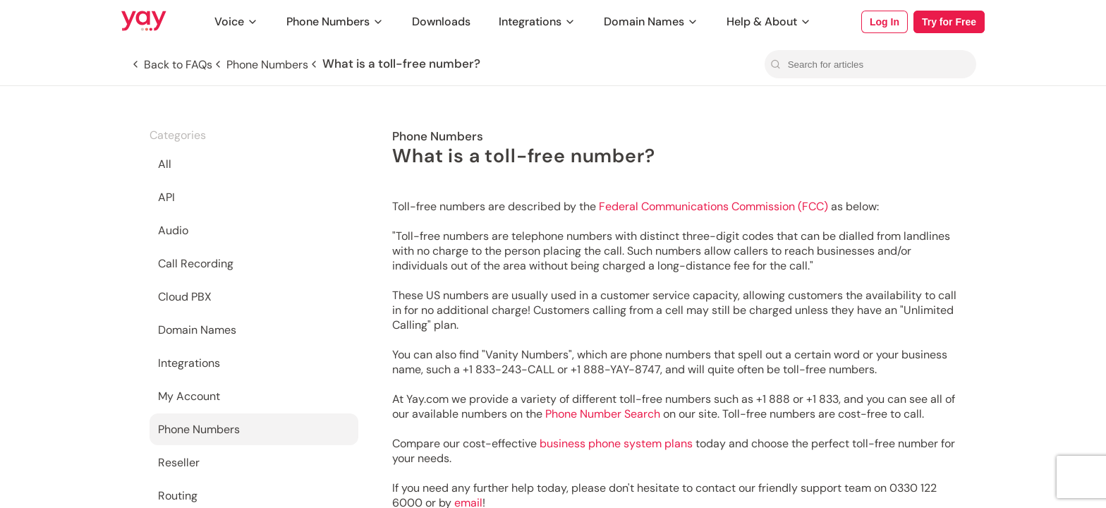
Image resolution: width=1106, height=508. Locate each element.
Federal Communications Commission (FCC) (713, 206)
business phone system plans (616, 443)
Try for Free (949, 22)
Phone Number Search (602, 413)
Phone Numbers (335, 21)
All (164, 164)
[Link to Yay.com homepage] (143, 21)
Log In (884, 22)
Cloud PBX (185, 296)
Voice (236, 21)
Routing (178, 495)
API (166, 197)
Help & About (769, 21)
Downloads (441, 21)
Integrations (537, 21)
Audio (173, 230)
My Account (189, 396)
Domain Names (651, 21)
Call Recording (195, 263)
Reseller (179, 462)
